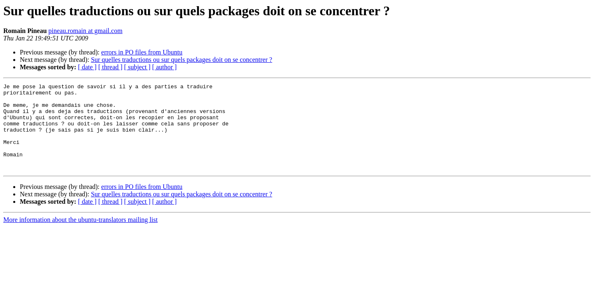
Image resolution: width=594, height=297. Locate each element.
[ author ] (164, 67)
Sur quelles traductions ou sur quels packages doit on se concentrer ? (181, 59)
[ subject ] (137, 67)
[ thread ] (110, 67)
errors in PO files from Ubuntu (141, 52)
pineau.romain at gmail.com (85, 30)
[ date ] (87, 67)
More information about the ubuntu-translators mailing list (80, 236)
